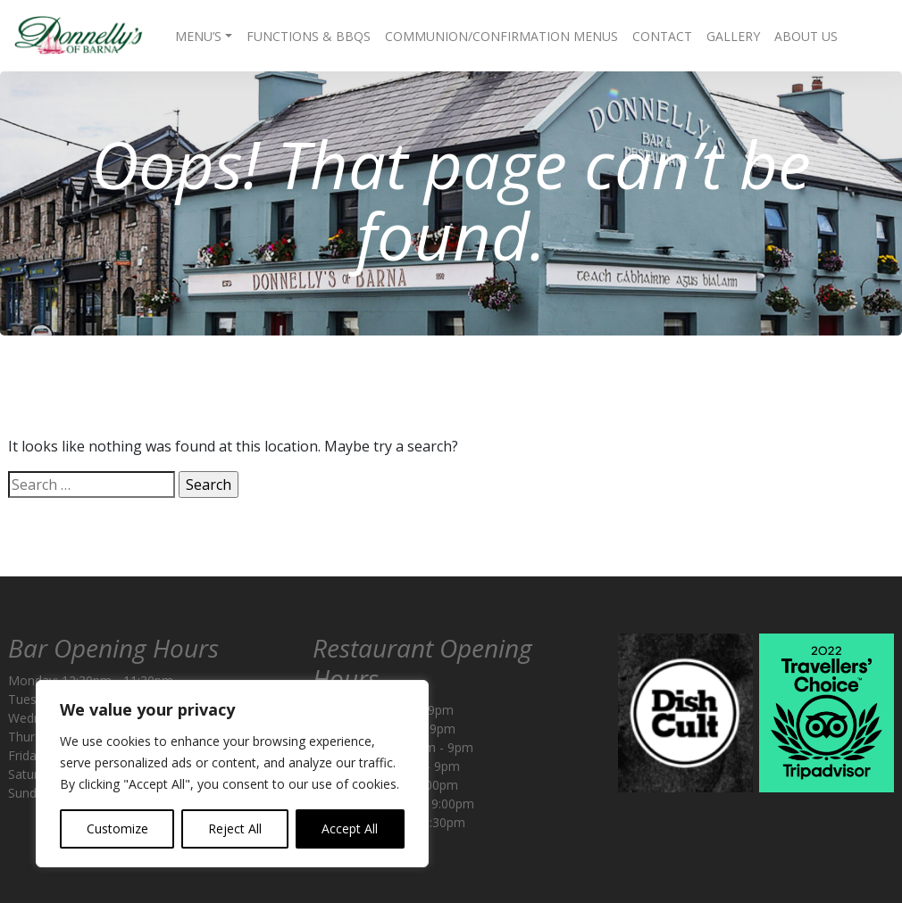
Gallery (733, 36)
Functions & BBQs (308, 36)
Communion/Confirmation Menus (501, 36)
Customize (117, 828)
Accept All (350, 828)
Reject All (235, 828)
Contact (662, 36)
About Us (806, 36)
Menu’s (198, 36)
